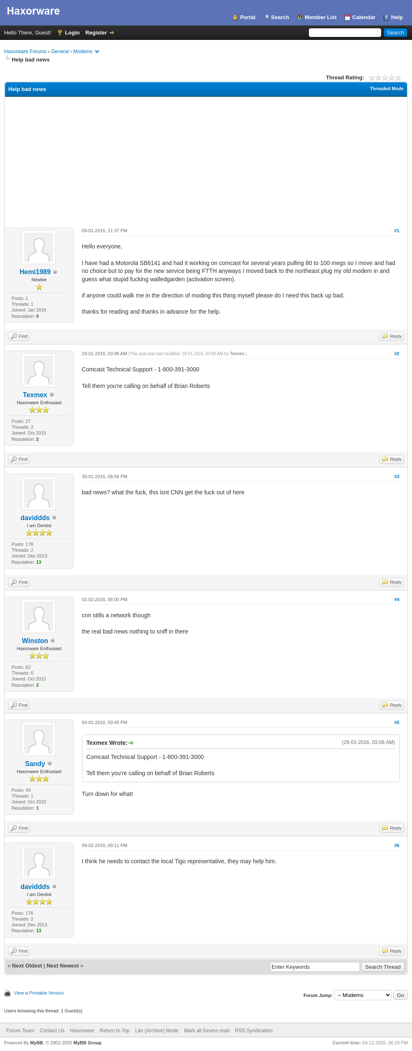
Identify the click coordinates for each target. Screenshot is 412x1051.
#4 (396, 599)
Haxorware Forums (25, 51)
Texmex (35, 394)
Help (397, 17)
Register (96, 32)
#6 (396, 845)
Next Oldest (27, 966)
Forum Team (20, 1031)
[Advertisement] (206, 159)
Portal (248, 17)
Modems (82, 51)
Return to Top (115, 1031)
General (60, 51)
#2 (396, 353)
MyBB (36, 1042)
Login (72, 32)
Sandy (35, 763)
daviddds (35, 517)
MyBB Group (87, 1042)
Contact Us (52, 1031)
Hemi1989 (35, 271)
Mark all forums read (206, 1031)
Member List (321, 17)
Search (280, 17)
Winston (35, 640)
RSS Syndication (254, 1031)
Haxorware (82, 1031)
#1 (396, 230)
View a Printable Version (39, 992)
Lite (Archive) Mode (157, 1031)
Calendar (364, 17)
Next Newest (63, 966)
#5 (396, 722)
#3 (396, 476)
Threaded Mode (387, 88)
